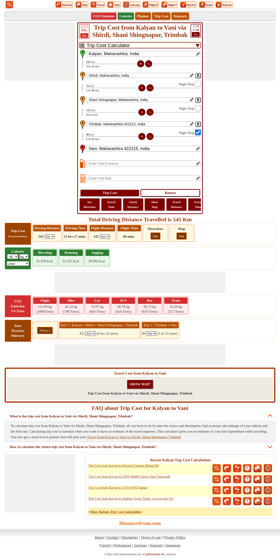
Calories (126, 16)
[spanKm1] (90, 333)
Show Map (154, 204)
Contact (113, 537)
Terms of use (151, 537)
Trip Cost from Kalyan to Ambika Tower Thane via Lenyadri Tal (130, 498)
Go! (155, 236)
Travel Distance (176, 204)
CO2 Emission (103, 16)
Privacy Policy (174, 537)
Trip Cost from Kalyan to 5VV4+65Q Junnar (117, 487)
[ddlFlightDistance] (105, 236)
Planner (143, 16)
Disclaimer (130, 537)
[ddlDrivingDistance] (49, 236)
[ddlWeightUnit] (24, 256)
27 (195, 31)
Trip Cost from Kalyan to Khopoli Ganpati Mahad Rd (123, 465)
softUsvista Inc (155, 554)
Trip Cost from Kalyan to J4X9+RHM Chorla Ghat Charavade (129, 476)
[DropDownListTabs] (140, 45)
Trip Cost (161, 16)
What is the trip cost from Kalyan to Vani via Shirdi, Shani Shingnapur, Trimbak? (71, 416)
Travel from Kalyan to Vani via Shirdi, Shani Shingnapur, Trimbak (134, 437)
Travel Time (111, 204)
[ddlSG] (18, 263)
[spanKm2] (151, 333)
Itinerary (180, 16)
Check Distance (133, 204)
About (99, 537)
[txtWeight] (12, 256)
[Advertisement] (40, 51)
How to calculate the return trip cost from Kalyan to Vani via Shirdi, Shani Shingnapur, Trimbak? (83, 447)
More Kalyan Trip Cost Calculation (116, 512)
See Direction (90, 204)
